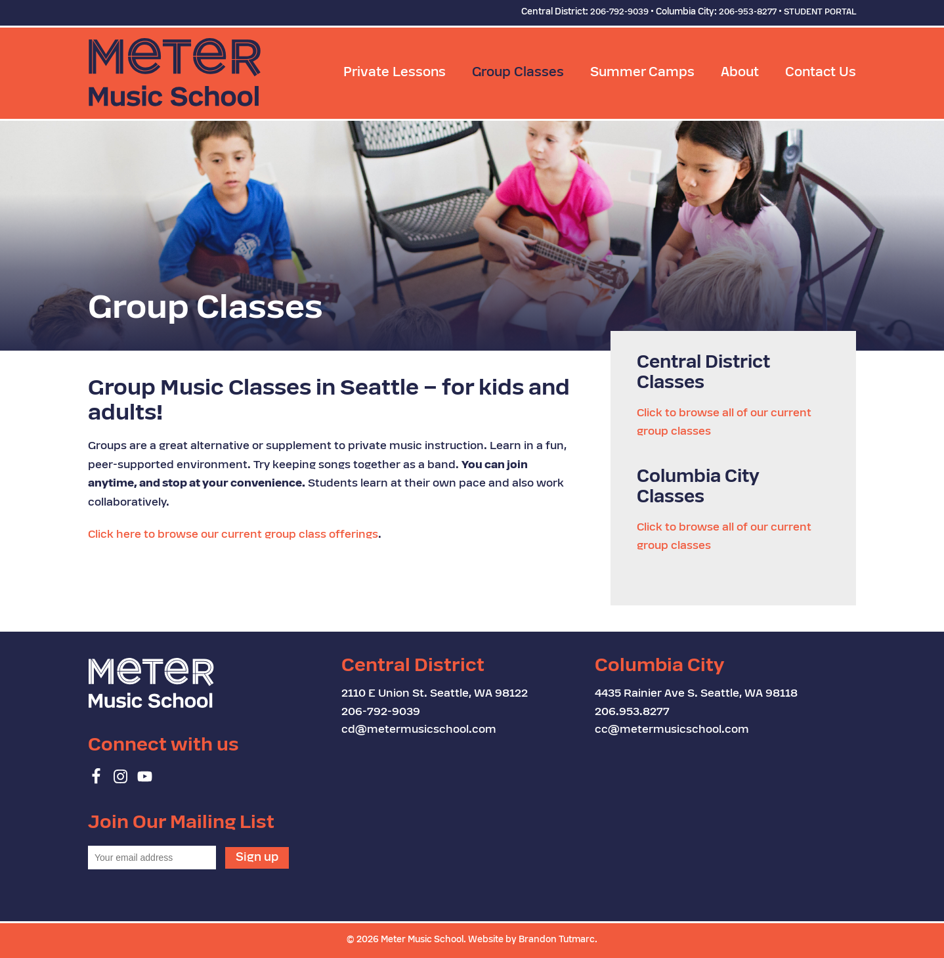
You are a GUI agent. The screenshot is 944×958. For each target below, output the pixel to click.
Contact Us (820, 73)
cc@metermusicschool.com (672, 730)
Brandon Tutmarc (557, 940)
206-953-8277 (748, 12)
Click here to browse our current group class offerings (233, 535)
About (740, 73)
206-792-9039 (619, 12)
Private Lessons (394, 73)
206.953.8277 (632, 712)
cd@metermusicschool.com (418, 730)
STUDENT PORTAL (820, 12)
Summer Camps (642, 73)
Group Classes (518, 73)
